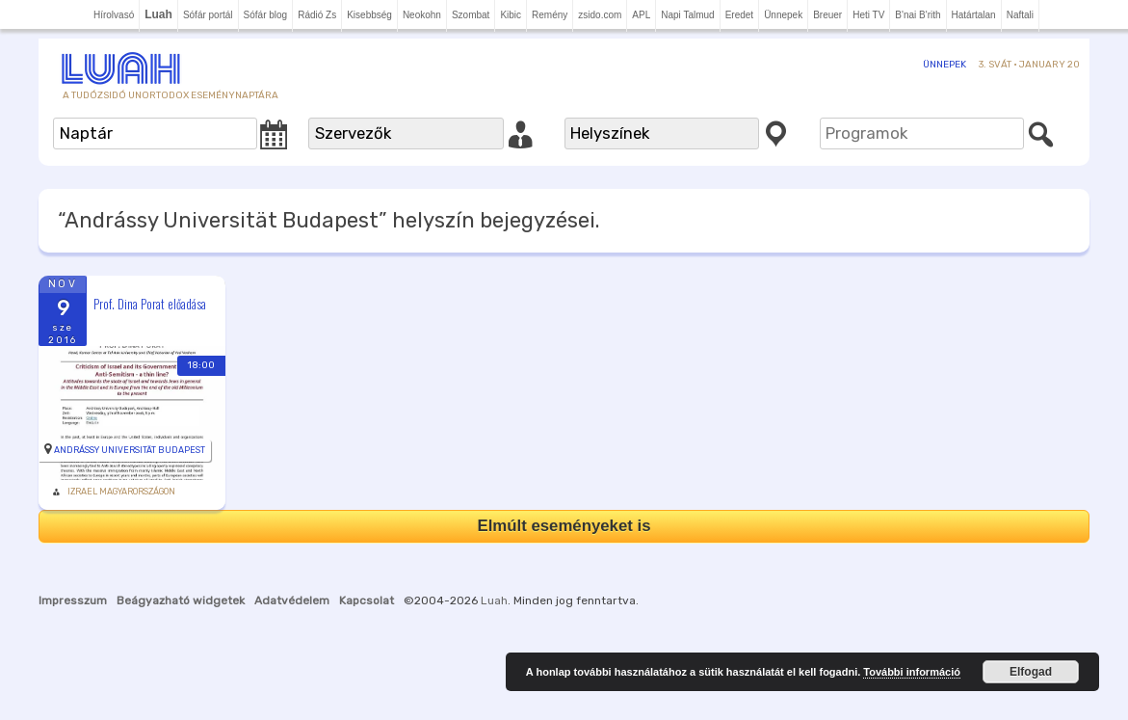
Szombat (470, 15)
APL (641, 15)
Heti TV (868, 15)
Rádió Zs (317, 15)
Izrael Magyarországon (121, 491)
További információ (911, 672)
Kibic (510, 15)
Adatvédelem (291, 600)
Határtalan (974, 15)
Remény (549, 15)
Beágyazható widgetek (181, 600)
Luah (494, 600)
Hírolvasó (113, 15)
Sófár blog (266, 15)
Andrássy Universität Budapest (129, 450)
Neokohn (422, 15)
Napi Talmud (687, 15)
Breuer (827, 15)
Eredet (739, 15)
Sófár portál (208, 15)
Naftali (1020, 15)
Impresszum (73, 600)
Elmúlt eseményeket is (563, 526)
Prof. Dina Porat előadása (149, 303)
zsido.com (599, 15)
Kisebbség (369, 15)
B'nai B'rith (917, 15)
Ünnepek (783, 15)
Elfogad (1031, 672)
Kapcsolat (366, 600)
